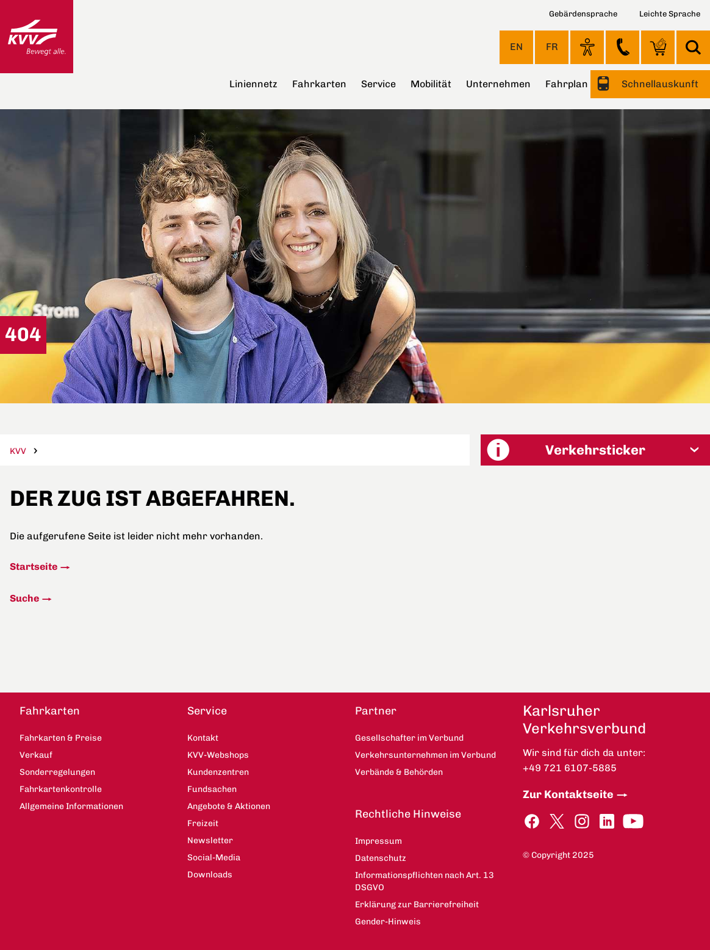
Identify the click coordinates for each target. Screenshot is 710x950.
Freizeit (202, 823)
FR (552, 46)
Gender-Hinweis (388, 921)
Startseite (33, 566)
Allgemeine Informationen (71, 806)
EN (516, 46)
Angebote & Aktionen (228, 806)
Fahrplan (566, 84)
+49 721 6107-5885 (570, 768)
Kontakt (622, 47)
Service (378, 84)
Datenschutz (380, 858)
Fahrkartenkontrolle (61, 789)
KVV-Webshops (658, 47)
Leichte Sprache (669, 13)
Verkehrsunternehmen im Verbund (425, 755)
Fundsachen (212, 789)
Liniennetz (253, 84)
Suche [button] (693, 47)
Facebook (532, 821)
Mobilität (431, 84)
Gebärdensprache (583, 13)
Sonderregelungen (57, 772)
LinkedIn (607, 821)
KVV (18, 451)
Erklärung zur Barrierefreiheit (417, 904)
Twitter (557, 821)
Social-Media (213, 857)
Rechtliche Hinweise (408, 814)
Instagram (582, 821)
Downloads (209, 874)
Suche (24, 598)
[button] (595, 450)
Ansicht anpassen (587, 47)
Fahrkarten (319, 84)
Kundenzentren (218, 772)
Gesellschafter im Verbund (409, 738)
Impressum (378, 841)
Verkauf (36, 755)
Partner (375, 711)
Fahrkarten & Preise (61, 738)
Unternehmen (498, 84)
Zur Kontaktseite (568, 794)
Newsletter (210, 840)
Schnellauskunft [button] (658, 84)
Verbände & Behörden (399, 772)
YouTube (633, 821)
